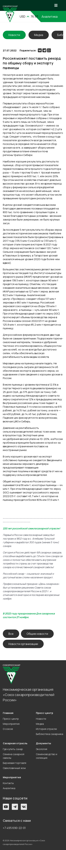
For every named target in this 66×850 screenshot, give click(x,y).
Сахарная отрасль (15, 743)
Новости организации (23, 644)
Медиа (38, 35)
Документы (43, 743)
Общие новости (37, 634)
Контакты (8, 783)
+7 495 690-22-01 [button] (14, 828)
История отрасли (46, 729)
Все (11, 634)
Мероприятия (11, 723)
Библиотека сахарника (49, 734)
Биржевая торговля (14, 763)
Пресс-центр (11, 718)
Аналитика (9, 788)
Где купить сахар (13, 749)
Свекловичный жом (14, 768)
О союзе (8, 729)
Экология (41, 749)
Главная (8, 713)
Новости (41, 718)
